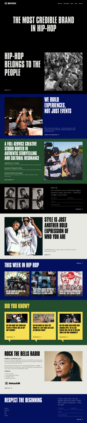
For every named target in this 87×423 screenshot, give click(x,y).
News (72, 3)
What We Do (66, 3)
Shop (76, 3)
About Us (60, 3)
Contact (81, 3)
